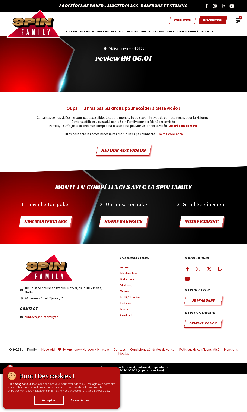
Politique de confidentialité (199, 349)
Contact (207, 31)
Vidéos (145, 31)
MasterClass (106, 31)
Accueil (125, 267)
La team (158, 31)
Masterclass (129, 273)
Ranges (132, 31)
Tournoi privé (187, 31)
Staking (71, 31)
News (170, 31)
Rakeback (87, 31)
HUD (121, 31)
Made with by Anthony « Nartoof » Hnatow (75, 349)
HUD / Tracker (130, 297)
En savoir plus (80, 400)
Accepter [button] (49, 400)
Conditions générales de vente (152, 349)
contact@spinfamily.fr (41, 317)
